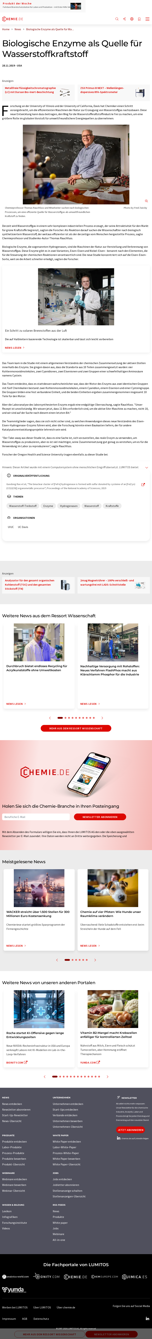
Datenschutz (41, 1318)
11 (92, 1076)
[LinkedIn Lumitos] (147, 1318)
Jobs (56, 1228)
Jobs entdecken (62, 1179)
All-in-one (59, 1240)
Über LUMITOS (42, 1307)
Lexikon (7, 1211)
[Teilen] (124, 19)
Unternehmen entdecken (68, 1104)
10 (94, 718)
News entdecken (12, 1104)
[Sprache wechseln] (131, 19)
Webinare (58, 1234)
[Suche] (116, 19)
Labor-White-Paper (64, 1147)
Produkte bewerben (14, 1158)
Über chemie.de (66, 1307)
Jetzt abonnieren (130, 1130)
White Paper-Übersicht (67, 1164)
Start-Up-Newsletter (15, 1115)
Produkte (58, 1217)
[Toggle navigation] (147, 19)
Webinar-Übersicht (13, 1190)
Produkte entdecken (14, 1141)
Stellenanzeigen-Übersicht (69, 1196)
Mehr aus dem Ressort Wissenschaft (76, 728)
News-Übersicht (12, 1121)
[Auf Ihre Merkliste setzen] (139, 19)
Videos (6, 1228)
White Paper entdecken (67, 1141)
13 (99, 1076)
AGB (24, 1318)
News (56, 1211)
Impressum (9, 1318)
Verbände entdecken (65, 1115)
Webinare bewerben (14, 1185)
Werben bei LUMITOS (15, 1307)
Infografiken (10, 1217)
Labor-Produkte (12, 1147)
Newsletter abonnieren (100, 817)
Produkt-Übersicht (13, 1164)
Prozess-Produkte (13, 1153)
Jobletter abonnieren (66, 1185)
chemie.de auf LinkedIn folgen (132, 1138)
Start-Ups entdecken (65, 1109)
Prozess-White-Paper (66, 1153)
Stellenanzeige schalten (67, 1190)
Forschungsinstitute (14, 1222)
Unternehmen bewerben (67, 1121)
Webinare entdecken (14, 1179)
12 (95, 1076)
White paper (60, 1222)
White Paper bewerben (66, 1158)
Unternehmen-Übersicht (68, 1126)
